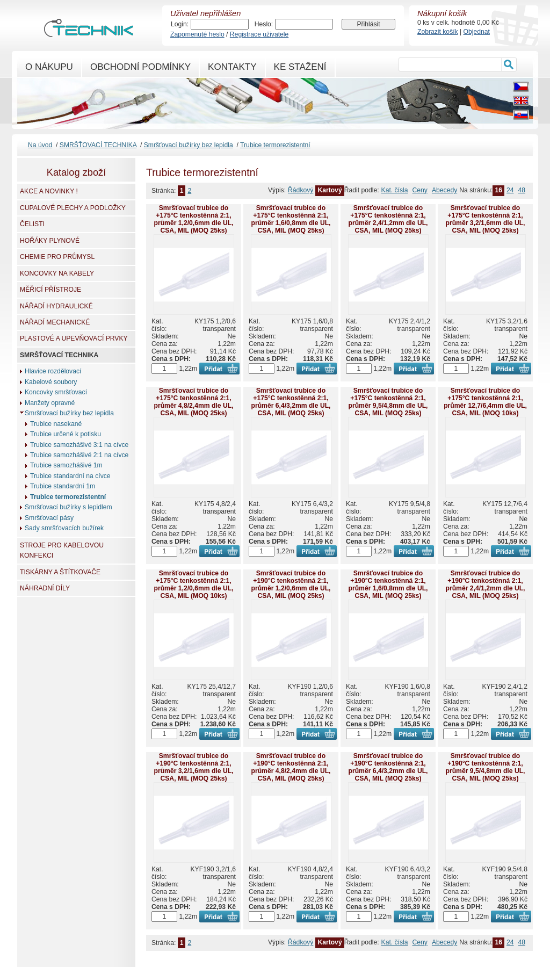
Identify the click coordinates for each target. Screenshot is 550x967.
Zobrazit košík (437, 31)
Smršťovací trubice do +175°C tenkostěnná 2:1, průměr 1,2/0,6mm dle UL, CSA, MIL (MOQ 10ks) (194, 584)
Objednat (477, 31)
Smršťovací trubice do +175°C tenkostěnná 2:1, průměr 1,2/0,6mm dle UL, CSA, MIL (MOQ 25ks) (194, 219)
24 (510, 190)
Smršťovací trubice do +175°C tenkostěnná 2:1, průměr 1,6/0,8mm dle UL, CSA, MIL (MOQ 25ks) (291, 219)
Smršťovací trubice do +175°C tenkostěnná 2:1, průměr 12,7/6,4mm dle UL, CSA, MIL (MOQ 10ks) (485, 402)
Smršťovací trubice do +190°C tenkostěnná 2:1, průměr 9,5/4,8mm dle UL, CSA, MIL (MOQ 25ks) (485, 767)
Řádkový (300, 190)
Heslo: (264, 24)
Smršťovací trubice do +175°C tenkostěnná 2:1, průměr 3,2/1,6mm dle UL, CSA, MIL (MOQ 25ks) (485, 219)
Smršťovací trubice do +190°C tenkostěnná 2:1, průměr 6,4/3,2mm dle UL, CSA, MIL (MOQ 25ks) (388, 767)
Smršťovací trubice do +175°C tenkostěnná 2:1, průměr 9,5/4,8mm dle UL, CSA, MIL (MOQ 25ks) (388, 402)
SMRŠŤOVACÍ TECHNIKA (98, 145)
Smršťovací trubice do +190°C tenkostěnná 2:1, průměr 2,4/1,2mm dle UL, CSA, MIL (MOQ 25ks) (485, 584)
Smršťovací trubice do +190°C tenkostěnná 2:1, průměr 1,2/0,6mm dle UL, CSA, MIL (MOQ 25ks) (291, 584)
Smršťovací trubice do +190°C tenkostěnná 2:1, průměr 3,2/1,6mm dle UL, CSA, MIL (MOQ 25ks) (194, 767)
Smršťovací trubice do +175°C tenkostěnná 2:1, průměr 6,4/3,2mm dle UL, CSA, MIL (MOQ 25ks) (291, 402)
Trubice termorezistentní (275, 145)
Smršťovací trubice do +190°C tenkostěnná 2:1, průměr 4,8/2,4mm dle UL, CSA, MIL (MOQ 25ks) (291, 767)
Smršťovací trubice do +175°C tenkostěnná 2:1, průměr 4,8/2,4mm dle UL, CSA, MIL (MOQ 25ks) (194, 402)
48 (521, 190)
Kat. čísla (394, 190)
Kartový (329, 190)
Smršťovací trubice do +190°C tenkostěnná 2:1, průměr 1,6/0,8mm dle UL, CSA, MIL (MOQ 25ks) (388, 584)
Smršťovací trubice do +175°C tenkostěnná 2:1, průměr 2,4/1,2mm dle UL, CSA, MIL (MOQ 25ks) (388, 219)
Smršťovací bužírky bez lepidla (188, 145)
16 (498, 190)
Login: (180, 24)
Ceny (420, 190)
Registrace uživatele (259, 34)
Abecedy (444, 190)
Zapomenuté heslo (197, 34)
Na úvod (40, 145)
